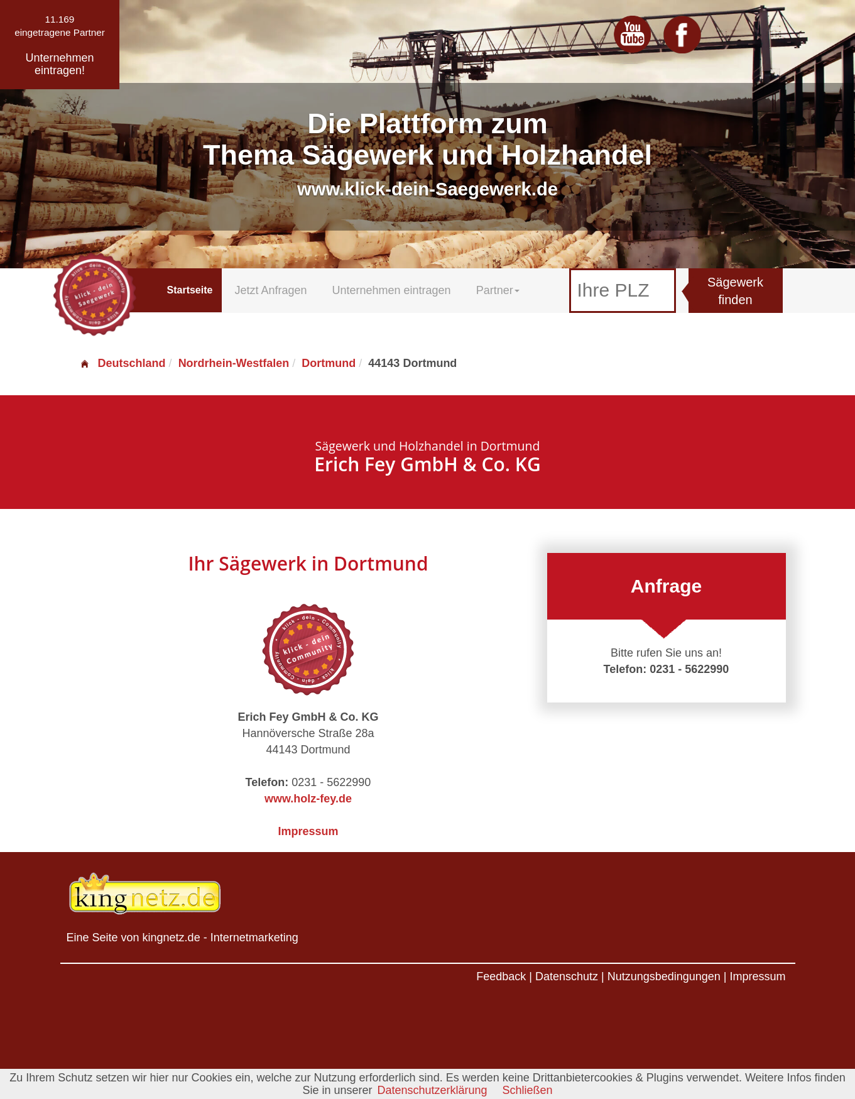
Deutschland (122, 363)
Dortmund (329, 363)
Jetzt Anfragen (270, 290)
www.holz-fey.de (308, 798)
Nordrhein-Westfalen (234, 363)
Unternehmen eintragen (391, 290)
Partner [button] (498, 290)
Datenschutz (566, 976)
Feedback (501, 976)
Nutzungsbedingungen (664, 976)
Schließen (528, 1090)
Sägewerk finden (735, 291)
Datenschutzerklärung (432, 1090)
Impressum (308, 831)
